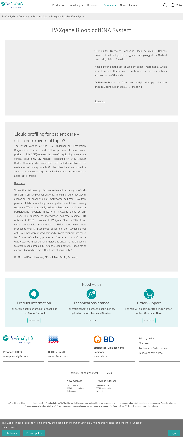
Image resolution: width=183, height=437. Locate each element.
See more (100, 101)
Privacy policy (147, 338)
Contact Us (34, 320)
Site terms (145, 343)
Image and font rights (151, 352)
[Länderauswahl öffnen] (174, 5)
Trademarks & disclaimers (153, 348)
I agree (174, 432)
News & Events (128, 5)
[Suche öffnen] (165, 5)
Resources (93, 5)
